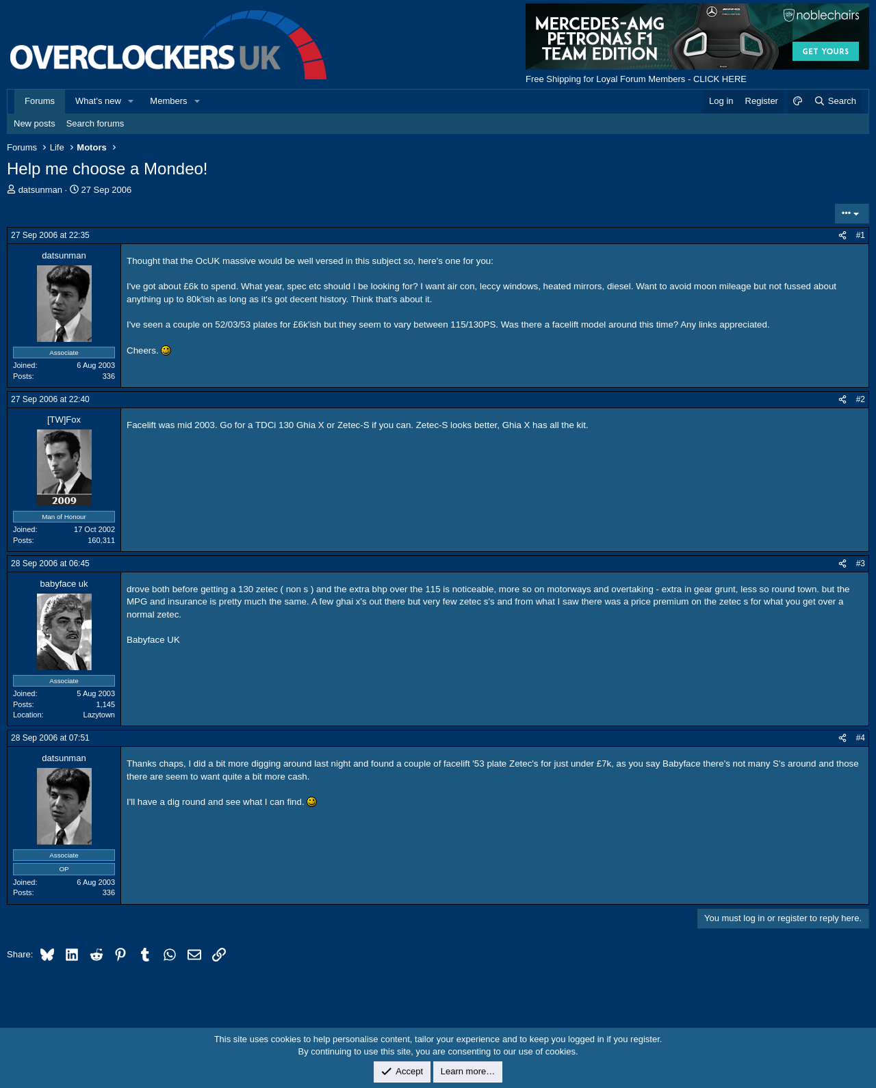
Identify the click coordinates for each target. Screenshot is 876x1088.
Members (168, 101)
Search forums (95, 123)
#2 (860, 399)
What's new (98, 101)
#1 (860, 235)
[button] (131, 101)
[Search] (835, 101)
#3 (860, 563)
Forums (40, 101)
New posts (34, 123)
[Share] (842, 235)
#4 (860, 738)
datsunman (40, 190)
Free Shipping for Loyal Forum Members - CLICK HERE (636, 79)
